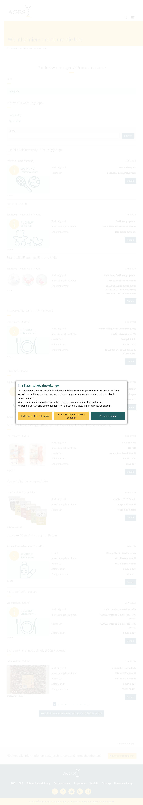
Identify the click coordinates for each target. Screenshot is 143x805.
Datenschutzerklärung (90, 401)
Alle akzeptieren (108, 416)
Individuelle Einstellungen (35, 416)
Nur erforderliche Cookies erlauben (71, 416)
